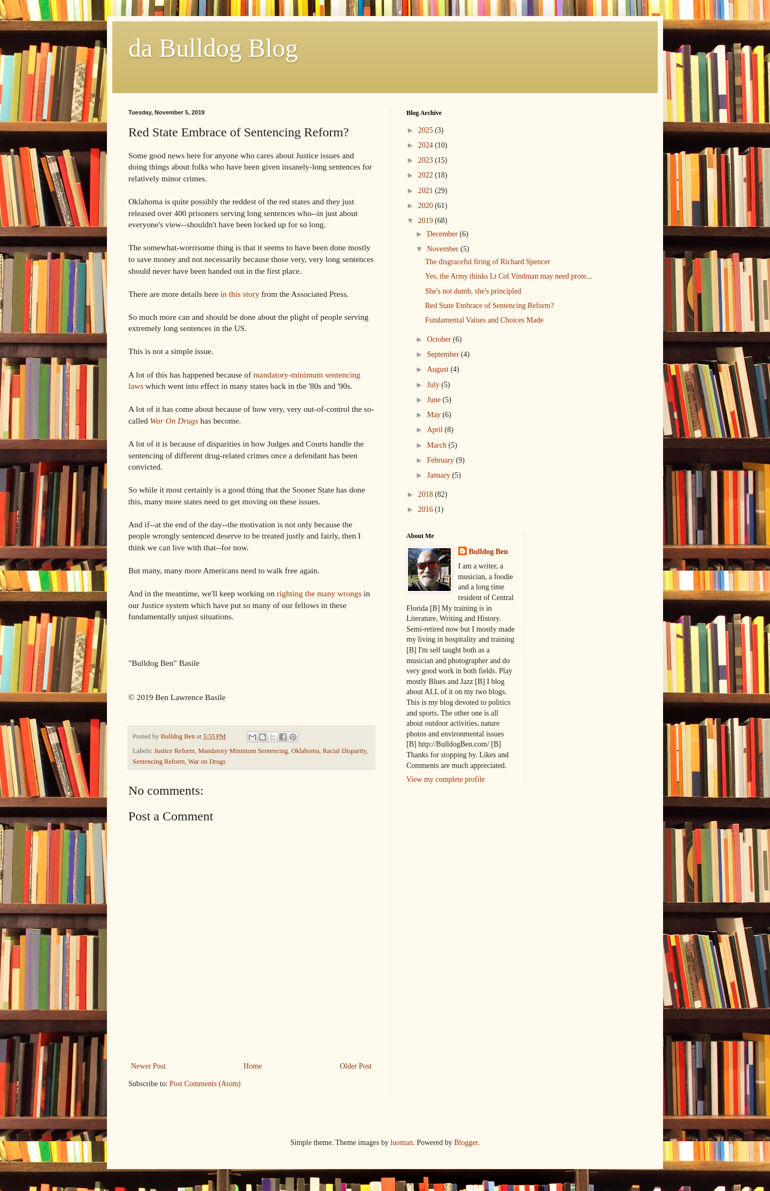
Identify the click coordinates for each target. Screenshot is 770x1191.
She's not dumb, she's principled (473, 291)
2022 (426, 175)
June (434, 400)
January (439, 475)
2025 (426, 130)
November (443, 249)
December (443, 234)
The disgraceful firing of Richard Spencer (487, 262)
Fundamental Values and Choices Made (484, 320)
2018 (426, 494)
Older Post (356, 1066)
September (443, 354)
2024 (426, 145)
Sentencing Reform (159, 761)
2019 (426, 221)
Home (253, 1066)
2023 (426, 160)
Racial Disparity (344, 751)
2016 (426, 509)
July (434, 385)
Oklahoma (305, 751)
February (441, 460)
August (438, 369)
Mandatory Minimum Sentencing (243, 751)
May (434, 415)
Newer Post (148, 1066)
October (440, 339)
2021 (426, 191)
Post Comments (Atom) (205, 1084)
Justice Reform (174, 751)
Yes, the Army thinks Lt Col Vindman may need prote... (508, 276)
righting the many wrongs (318, 593)
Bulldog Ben (489, 552)
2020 (426, 206)
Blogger (466, 1143)
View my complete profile (445, 779)
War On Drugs (174, 420)
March (437, 445)
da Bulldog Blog (213, 48)
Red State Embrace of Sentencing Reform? (489, 306)
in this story (239, 293)
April (435, 430)
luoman (401, 1143)
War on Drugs (207, 761)
